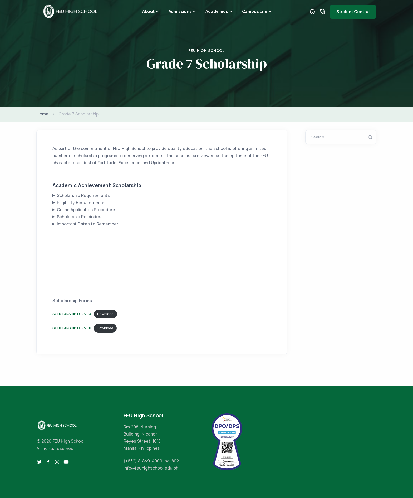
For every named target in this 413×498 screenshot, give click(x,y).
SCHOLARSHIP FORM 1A (71, 313)
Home (42, 114)
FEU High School (206, 50)
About (148, 11)
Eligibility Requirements (81, 202)
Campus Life (255, 11)
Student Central (353, 11)
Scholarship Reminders (80, 217)
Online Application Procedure (86, 209)
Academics (216, 11)
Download (105, 313)
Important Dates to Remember (87, 224)
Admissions (180, 11)
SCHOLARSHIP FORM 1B (71, 328)
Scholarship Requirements (83, 195)
